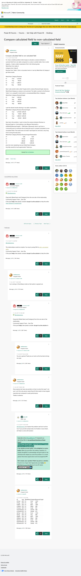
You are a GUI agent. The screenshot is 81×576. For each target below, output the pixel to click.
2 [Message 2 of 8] (10, 258)
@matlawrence (11, 193)
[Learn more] (60, 71)
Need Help (13, 158)
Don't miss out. (72, 26)
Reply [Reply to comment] (46, 214)
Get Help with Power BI (35, 33)
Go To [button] (73, 20)
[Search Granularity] (33, 23)
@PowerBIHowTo (30, 438)
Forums (21, 33)
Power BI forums (10, 33)
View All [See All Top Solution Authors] (58, 126)
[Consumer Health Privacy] (21, 570)
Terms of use (4, 565)
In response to (11, 187)
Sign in (62, 20)
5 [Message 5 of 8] (21, 473)
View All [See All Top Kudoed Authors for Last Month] (58, 160)
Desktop (49, 33)
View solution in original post (13, 203)
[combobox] (59, 23)
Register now (5, 8)
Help (68, 20)
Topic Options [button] (45, 43)
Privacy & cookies (5, 562)
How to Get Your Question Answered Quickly (62, 91)
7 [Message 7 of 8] (10, 208)
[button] (35, 43)
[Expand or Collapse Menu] (2, 16)
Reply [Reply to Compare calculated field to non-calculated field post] (46, 168)
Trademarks (3, 567)
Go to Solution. (30, 152)
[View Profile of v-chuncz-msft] (18, 183)
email (25, 465)
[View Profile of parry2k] (25, 417)
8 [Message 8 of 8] (21, 363)
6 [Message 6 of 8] (21, 528)
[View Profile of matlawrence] (13, 50)
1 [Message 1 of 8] (10, 162)
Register (57, 20)
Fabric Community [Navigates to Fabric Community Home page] (18, 13)
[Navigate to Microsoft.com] (5, 13)
